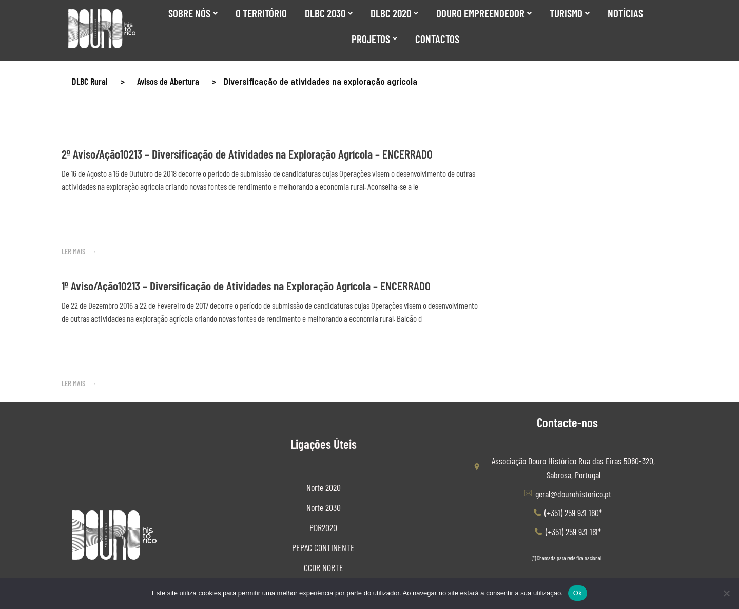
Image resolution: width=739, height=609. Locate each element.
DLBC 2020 (394, 13)
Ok (577, 593)
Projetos (374, 38)
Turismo (570, 13)
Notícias (625, 13)
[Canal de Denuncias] (567, 475)
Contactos (437, 38)
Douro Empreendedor (484, 13)
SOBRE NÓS (193, 13)
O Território (261, 13)
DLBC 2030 (329, 13)
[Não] (726, 593)
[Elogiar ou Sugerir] (631, 476)
